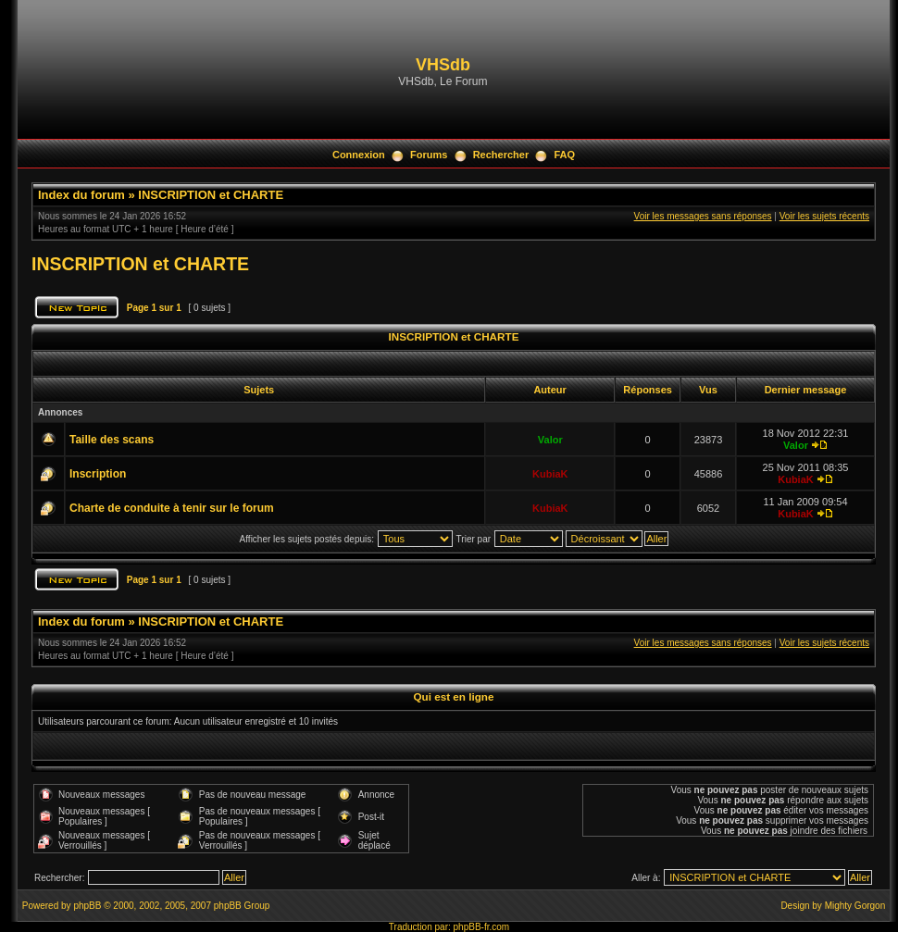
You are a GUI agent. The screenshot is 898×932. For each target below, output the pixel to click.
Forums (428, 154)
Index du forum (81, 195)
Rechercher (501, 154)
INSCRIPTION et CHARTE (210, 195)
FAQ (564, 154)
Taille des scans (111, 439)
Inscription (97, 473)
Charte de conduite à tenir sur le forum (171, 508)
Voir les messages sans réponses (703, 216)
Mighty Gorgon (855, 906)
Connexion (358, 154)
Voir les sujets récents (824, 216)
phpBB (87, 906)
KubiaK (550, 473)
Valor (550, 439)
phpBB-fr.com (482, 927)
